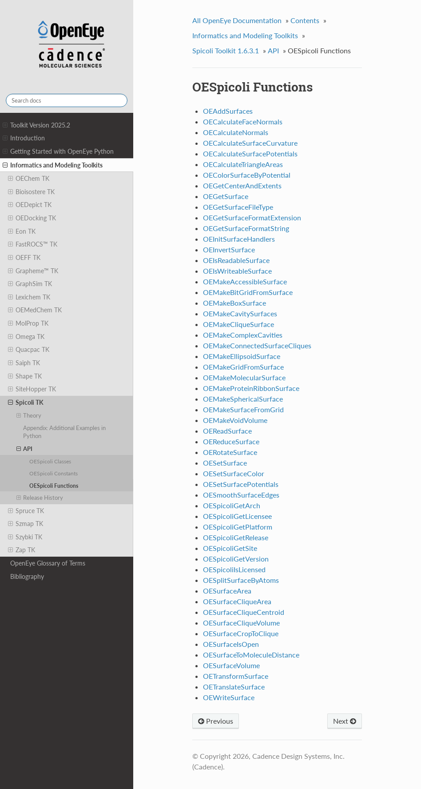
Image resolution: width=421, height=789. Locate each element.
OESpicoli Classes (50, 461)
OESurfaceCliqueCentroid (243, 612)
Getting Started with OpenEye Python (58, 151)
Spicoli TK (26, 402)
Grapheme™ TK (33, 271)
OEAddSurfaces (228, 111)
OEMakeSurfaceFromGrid (243, 409)
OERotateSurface (230, 452)
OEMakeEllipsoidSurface (241, 356)
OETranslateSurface (234, 686)
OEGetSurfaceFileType (238, 207)
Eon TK (22, 231)
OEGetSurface (225, 196)
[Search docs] (66, 100)
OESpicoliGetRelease (235, 537)
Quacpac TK (28, 350)
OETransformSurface (235, 676)
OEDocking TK (32, 218)
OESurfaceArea (227, 590)
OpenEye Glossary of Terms (47, 563)
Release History (40, 498)
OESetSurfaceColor (233, 473)
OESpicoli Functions (53, 485)
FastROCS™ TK (32, 244)
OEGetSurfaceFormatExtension (252, 217)
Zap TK (21, 550)
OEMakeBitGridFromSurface (248, 292)
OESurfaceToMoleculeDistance (251, 654)
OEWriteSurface (228, 697)
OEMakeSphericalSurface (243, 398)
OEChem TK (28, 179)
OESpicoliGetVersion (236, 558)
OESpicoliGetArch (231, 505)
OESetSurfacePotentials (240, 484)
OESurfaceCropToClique (240, 633)
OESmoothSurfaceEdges (241, 494)
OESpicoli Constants (53, 473)
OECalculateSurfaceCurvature (250, 143)
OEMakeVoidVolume (235, 420)
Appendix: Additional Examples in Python (64, 431)
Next (344, 721)
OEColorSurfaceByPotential (246, 175)
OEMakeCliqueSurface (238, 324)
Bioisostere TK (31, 192)
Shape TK (25, 376)
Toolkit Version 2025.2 (36, 125)
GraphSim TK (30, 284)
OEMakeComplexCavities (242, 335)
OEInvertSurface (229, 249)
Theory (29, 415)
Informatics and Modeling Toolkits (53, 165)
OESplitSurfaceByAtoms (241, 580)
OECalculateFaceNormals (242, 121)
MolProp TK (28, 323)
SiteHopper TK (32, 389)
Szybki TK (25, 537)
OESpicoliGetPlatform (237, 526)
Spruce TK (26, 511)
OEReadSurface (227, 430)
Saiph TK (24, 363)
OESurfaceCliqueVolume (241, 622)
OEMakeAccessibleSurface (245, 281)
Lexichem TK (29, 297)
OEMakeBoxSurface (234, 303)
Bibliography (27, 576)
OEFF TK (24, 258)
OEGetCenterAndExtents (242, 185)
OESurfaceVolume (231, 665)
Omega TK (26, 337)
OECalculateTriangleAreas (243, 164)
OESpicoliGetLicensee (237, 516)
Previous (215, 721)
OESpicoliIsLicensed (234, 569)
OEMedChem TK (35, 310)
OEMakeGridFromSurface (243, 367)
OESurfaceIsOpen (231, 644)
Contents (304, 20)
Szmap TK (25, 524)
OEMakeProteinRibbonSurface (251, 388)
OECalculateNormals (235, 132)
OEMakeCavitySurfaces (240, 313)
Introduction (24, 138)
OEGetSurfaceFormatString (246, 228)
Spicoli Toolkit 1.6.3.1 (225, 50)
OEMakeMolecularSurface (244, 377)
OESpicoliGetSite (230, 548)
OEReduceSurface (231, 441)
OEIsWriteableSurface (237, 271)
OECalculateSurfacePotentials (250, 153)
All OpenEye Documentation (237, 20)
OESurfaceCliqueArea (237, 601)
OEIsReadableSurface (236, 260)
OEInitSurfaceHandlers (239, 239)
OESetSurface (225, 462)
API (24, 449)
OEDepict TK (30, 205)
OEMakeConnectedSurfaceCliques (257, 345)
